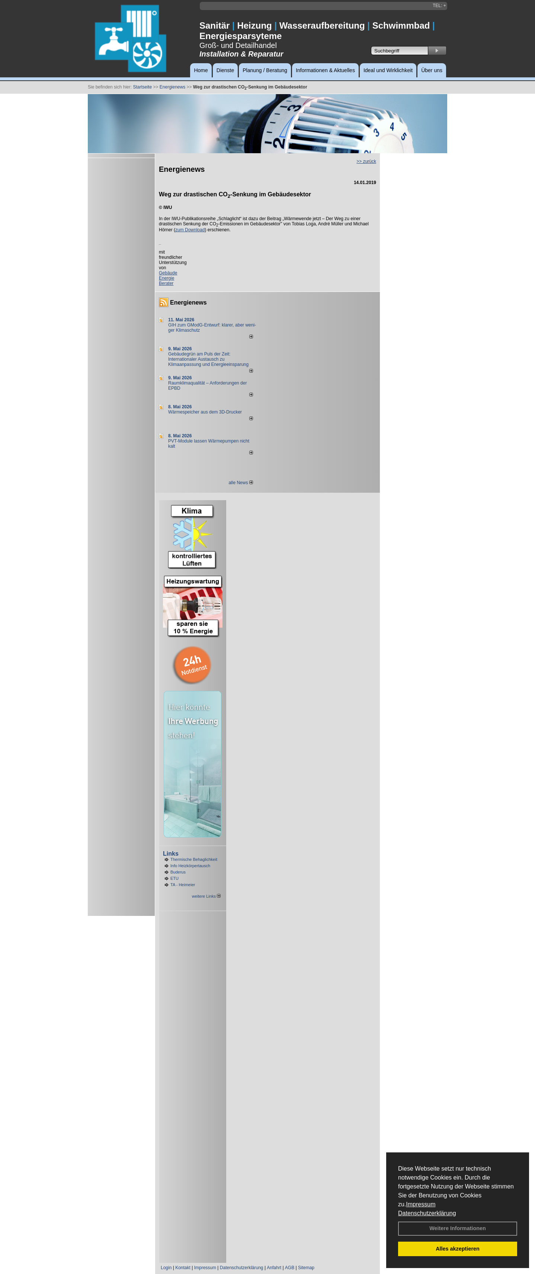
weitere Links (206, 896)
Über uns (431, 70)
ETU (174, 878)
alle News (240, 482)
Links (171, 853)
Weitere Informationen (457, 1228)
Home (201, 70)
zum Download (190, 229)
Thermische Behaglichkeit (193, 859)
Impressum (420, 1204)
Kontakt (182, 1267)
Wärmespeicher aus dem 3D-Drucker (205, 412)
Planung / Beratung (265, 70)
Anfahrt (274, 1267)
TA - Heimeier (182, 884)
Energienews (188, 302)
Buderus (178, 872)
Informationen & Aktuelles (325, 70)
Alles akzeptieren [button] (458, 1249)
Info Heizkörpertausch (190, 865)
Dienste (225, 70)
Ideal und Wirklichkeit (388, 70)
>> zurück (366, 161)
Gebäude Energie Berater (168, 278)
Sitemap (306, 1267)
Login (166, 1267)
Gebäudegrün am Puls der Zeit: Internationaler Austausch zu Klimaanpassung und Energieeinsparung (208, 359)
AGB (289, 1267)
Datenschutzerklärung (427, 1213)
